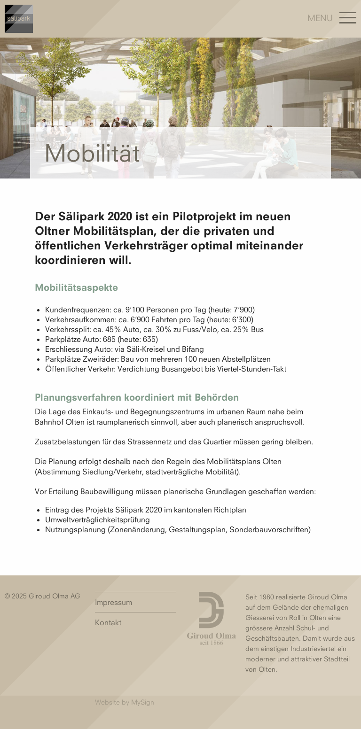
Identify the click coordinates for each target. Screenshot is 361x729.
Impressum (113, 602)
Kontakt (108, 622)
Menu (320, 18)
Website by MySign (124, 702)
